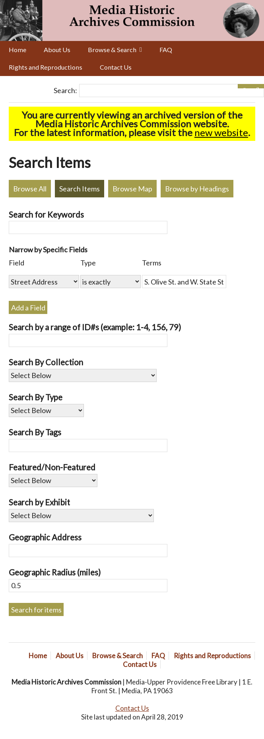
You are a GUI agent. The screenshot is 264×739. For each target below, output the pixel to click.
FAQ (165, 49)
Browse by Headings (197, 188)
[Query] (171, 90)
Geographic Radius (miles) (55, 572)
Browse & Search (112, 49)
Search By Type (35, 397)
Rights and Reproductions (45, 67)
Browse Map (132, 188)
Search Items (79, 188)
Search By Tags (35, 432)
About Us (57, 49)
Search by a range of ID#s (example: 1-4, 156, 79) (95, 327)
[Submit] (257, 86)
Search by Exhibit (39, 502)
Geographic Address (45, 537)
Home (17, 49)
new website (221, 132)
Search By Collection (46, 362)
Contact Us (116, 67)
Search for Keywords (46, 214)
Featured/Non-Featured (52, 467)
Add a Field (28, 307)
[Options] (244, 86)
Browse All (30, 188)
